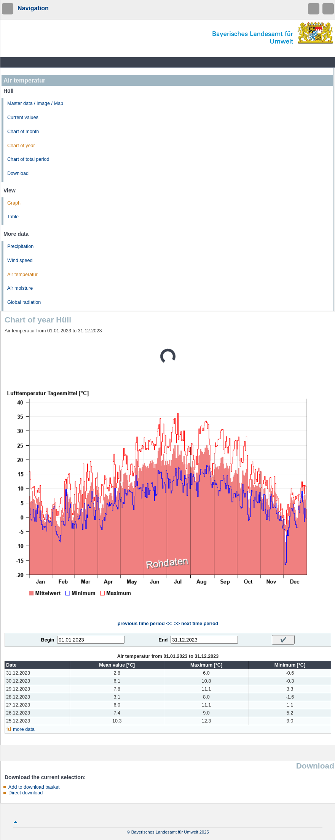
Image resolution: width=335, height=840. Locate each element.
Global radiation (24, 302)
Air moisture (20, 288)
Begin (47, 640)
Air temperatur (22, 274)
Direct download (25, 793)
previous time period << (145, 623)
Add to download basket (33, 787)
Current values (22, 117)
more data (24, 729)
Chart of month (23, 131)
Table (13, 216)
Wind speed (20, 260)
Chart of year (21, 145)
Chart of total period (28, 159)
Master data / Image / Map (35, 103)
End (163, 640)
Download (18, 173)
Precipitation (20, 246)
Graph (14, 203)
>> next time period (196, 623)
